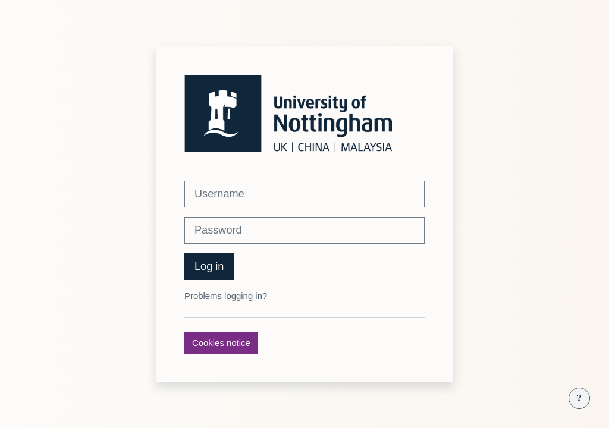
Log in (209, 266)
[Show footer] (579, 398)
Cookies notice (221, 343)
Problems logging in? (225, 296)
